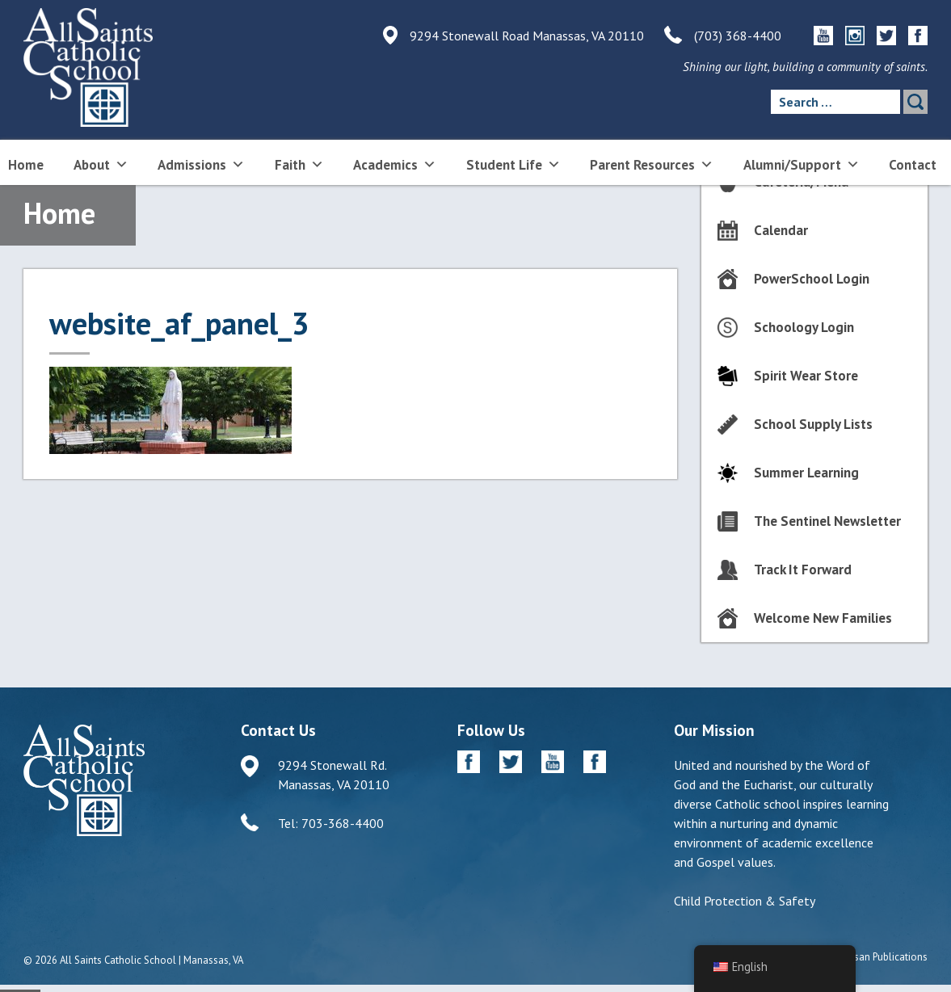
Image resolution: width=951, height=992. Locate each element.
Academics (394, 163)
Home (26, 165)
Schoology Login (804, 327)
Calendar (781, 230)
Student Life (513, 163)
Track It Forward (803, 569)
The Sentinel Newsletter (827, 521)
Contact (912, 165)
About (101, 163)
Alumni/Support (801, 163)
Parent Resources (651, 163)
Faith (299, 163)
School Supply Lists (813, 424)
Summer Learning (806, 472)
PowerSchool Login (811, 279)
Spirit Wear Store (806, 376)
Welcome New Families (823, 618)
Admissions (201, 163)
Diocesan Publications (878, 957)
